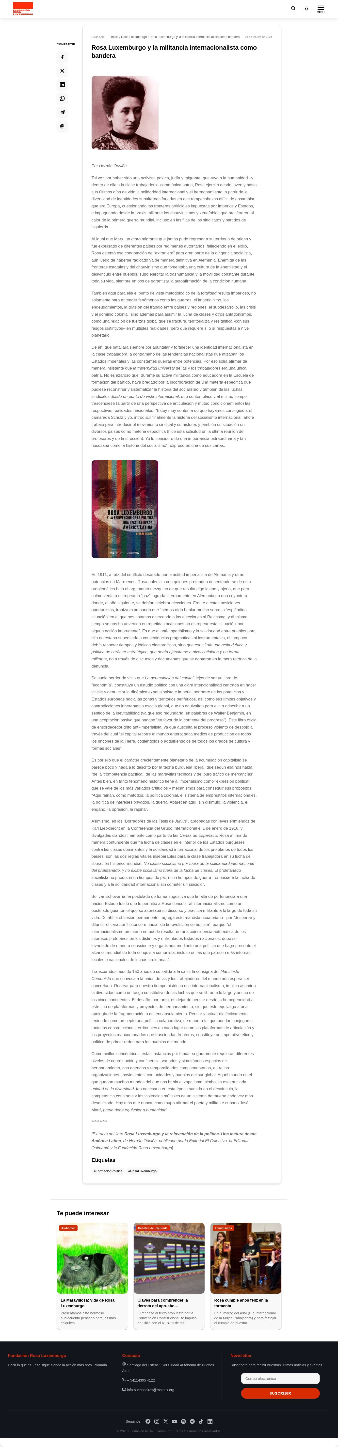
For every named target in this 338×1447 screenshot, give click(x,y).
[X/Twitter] (165, 1421)
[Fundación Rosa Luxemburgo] (24, 8)
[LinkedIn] (210, 1421)
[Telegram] (192, 1421)
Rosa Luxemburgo (134, 37)
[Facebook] (147, 1421)
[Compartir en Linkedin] (62, 84)
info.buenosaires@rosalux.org (150, 1390)
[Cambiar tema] (306, 9)
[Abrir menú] (320, 8)
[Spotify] (183, 1421)
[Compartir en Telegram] (62, 112)
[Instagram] (156, 1421)
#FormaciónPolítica (108, 1171)
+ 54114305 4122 (141, 1380)
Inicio (114, 37)
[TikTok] (201, 1421)
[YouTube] (174, 1421)
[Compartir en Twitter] (62, 70)
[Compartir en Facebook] (62, 57)
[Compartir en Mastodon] (62, 126)
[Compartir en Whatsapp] (62, 98)
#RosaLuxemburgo (142, 1171)
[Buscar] (293, 9)
